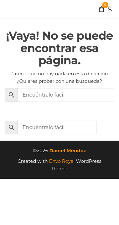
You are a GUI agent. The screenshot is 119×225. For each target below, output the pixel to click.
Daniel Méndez (67, 150)
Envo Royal (62, 161)
